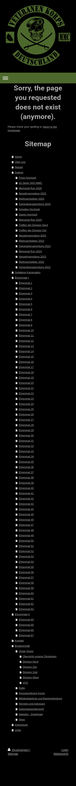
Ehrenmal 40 (26, 488)
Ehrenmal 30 (26, 435)
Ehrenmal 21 (26, 388)
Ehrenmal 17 (26, 367)
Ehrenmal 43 (26, 503)
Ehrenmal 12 (26, 340)
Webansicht (61, 753)
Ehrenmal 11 (26, 335)
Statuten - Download (31, 714)
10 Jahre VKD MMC (30, 183)
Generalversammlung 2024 (35, 204)
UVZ (25, 682)
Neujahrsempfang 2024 (32, 235)
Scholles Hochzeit (29, 209)
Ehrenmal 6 (25, 309)
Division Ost (30, 666)
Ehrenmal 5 (25, 303)
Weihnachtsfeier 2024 (31, 198)
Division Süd (30, 672)
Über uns (20, 161)
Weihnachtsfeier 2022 (31, 261)
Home (18, 156)
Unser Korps (26, 651)
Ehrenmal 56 (26, 572)
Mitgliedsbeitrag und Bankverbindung (40, 698)
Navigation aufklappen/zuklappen (38, 78)
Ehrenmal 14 (26, 351)
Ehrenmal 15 (26, 356)
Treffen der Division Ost (32, 230)
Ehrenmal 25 (26, 409)
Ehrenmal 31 (26, 440)
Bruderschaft (22, 645)
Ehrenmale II (22, 614)
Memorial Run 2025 (30, 188)
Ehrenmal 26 (26, 414)
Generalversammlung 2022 (35, 267)
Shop (22, 719)
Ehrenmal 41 (26, 493)
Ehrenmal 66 (26, 630)
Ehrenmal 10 (26, 330)
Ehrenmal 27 (26, 419)
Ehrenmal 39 (26, 482)
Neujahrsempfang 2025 (32, 193)
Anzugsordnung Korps (32, 693)
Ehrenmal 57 (26, 577)
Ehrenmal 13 (26, 346)
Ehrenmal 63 (26, 609)
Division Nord (30, 661)
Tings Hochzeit (27, 177)
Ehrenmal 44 (26, 509)
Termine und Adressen (32, 703)
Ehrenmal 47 (26, 524)
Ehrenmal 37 (26, 472)
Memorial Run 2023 (30, 251)
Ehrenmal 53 (26, 556)
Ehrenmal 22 (26, 393)
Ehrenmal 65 (26, 624)
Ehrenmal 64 (26, 619)
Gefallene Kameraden (27, 272)
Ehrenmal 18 (26, 372)
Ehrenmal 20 (26, 382)
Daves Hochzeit (28, 214)
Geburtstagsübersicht (31, 709)
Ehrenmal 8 (25, 319)
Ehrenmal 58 (26, 582)
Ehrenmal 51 (26, 545)
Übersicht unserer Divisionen (39, 656)
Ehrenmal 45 (26, 514)
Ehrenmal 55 (26, 567)
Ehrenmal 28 (26, 424)
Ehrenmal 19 (26, 377)
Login (64, 750)
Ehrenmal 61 (26, 598)
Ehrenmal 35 (26, 461)
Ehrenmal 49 (26, 535)
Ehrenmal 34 (26, 456)
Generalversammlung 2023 (35, 246)
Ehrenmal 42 (26, 498)
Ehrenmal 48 (26, 530)
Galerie (19, 172)
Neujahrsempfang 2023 (32, 256)
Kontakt (19, 640)
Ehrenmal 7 (25, 314)
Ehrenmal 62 (26, 603)
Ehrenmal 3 (25, 293)
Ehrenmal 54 (26, 561)
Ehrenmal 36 (26, 467)
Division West (31, 677)
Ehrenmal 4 (25, 298)
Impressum (21, 724)
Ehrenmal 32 (26, 446)
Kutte (22, 687)
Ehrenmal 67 (26, 635)
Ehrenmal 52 (26, 551)
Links (18, 730)
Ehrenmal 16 (26, 361)
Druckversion (18, 750)
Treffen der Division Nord (33, 225)
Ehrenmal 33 (26, 451)
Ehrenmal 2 (25, 288)
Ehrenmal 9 (25, 325)
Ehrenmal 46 (26, 519)
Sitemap (13, 753)
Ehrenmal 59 (26, 588)
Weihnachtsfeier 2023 (31, 240)
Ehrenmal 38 (26, 477)
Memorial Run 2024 (30, 219)
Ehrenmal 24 (26, 403)
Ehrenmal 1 (25, 282)
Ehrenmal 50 (26, 540)
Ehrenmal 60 (26, 593)
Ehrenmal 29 (26, 430)
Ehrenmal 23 (26, 398)
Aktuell (19, 167)
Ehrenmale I (22, 277)
